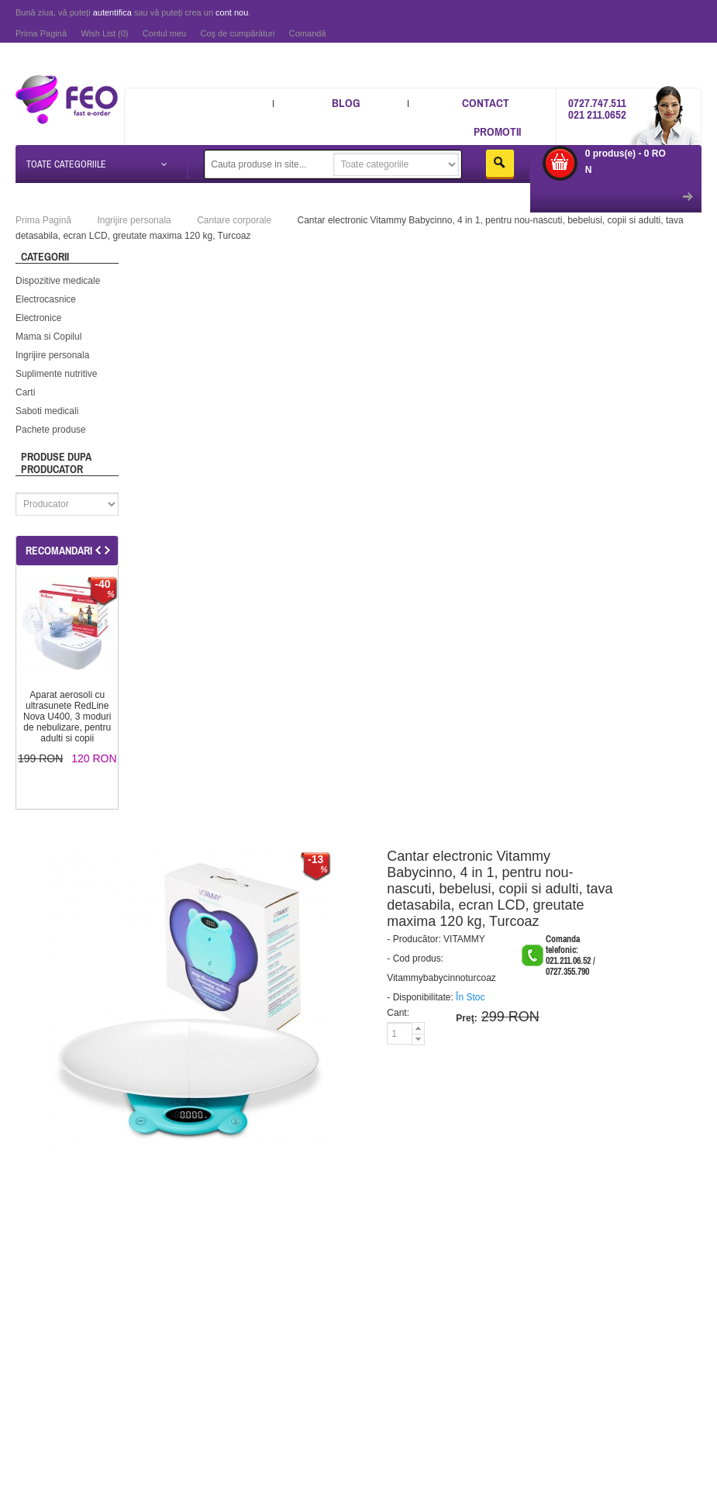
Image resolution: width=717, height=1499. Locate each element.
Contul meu (164, 33)
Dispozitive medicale (58, 280)
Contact (485, 102)
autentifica (112, 12)
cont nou (231, 12)
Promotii (497, 131)
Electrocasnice (46, 299)
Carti (25, 392)
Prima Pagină (41, 33)
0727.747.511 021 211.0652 (597, 108)
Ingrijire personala (52, 355)
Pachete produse (51, 429)
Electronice (38, 318)
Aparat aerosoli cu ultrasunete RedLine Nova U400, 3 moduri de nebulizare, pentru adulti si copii (67, 716)
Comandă (307, 33)
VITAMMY (464, 939)
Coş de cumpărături (237, 33)
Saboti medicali (47, 411)
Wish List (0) (104, 33)
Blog (346, 102)
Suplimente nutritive (56, 373)
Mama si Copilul (48, 336)
